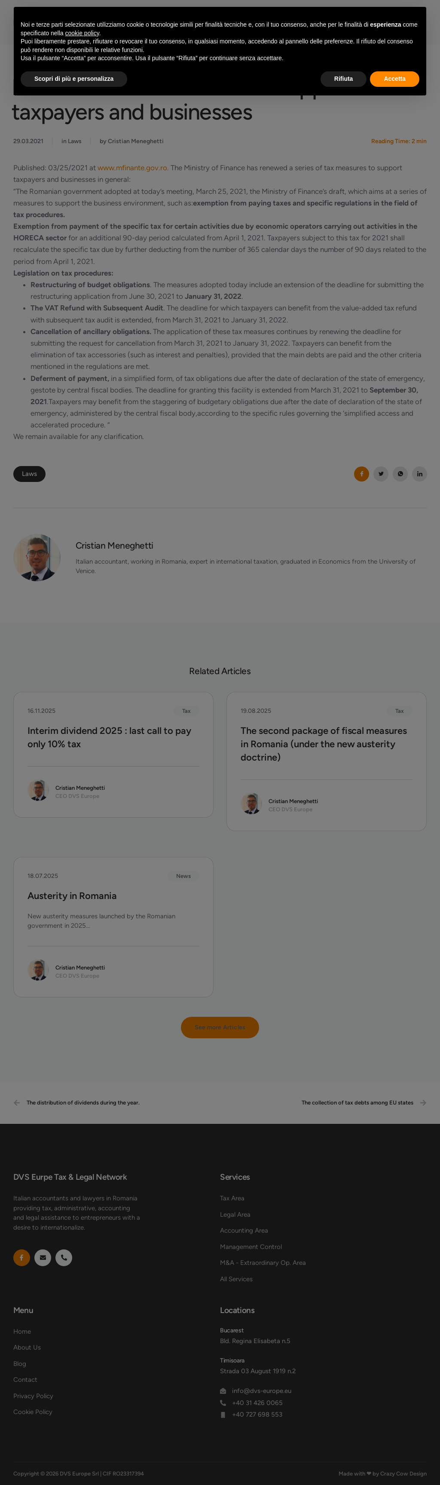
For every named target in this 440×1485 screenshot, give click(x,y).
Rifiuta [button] (343, 78)
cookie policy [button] (82, 33)
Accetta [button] (395, 78)
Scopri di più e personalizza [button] (73, 78)
